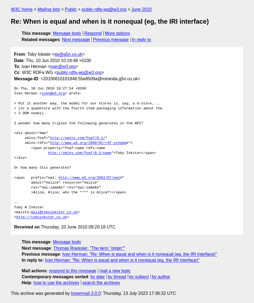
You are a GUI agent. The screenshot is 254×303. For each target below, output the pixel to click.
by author (161, 276)
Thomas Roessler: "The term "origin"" (89, 248)
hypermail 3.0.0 (85, 293)
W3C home (22, 9)
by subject (139, 276)
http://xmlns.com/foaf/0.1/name (80, 153)
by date (97, 276)
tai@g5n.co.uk (68, 54)
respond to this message (72, 270)
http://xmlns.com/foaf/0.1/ (77, 138)
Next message (76, 39)
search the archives (101, 282)
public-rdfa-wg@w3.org (104, 9)
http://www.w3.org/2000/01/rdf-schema (88, 143)
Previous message (111, 39)
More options (117, 33)
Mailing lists (48, 9)
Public (71, 9)
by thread (117, 276)
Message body (67, 33)
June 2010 (141, 9)
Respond (93, 33)
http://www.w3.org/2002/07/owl (89, 177)
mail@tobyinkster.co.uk (54, 212)
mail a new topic (115, 270)
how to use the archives (56, 282)
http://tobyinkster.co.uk (41, 217)
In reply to (141, 39)
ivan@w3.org (63, 66)
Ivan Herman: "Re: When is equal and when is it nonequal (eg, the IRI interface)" (139, 254)
